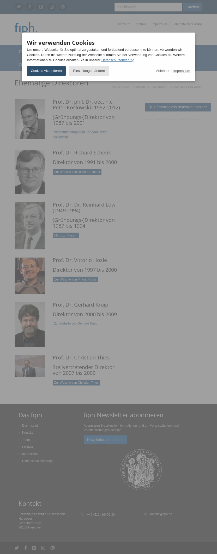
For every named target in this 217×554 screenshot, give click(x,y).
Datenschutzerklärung (117, 60)
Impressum (181, 71)
